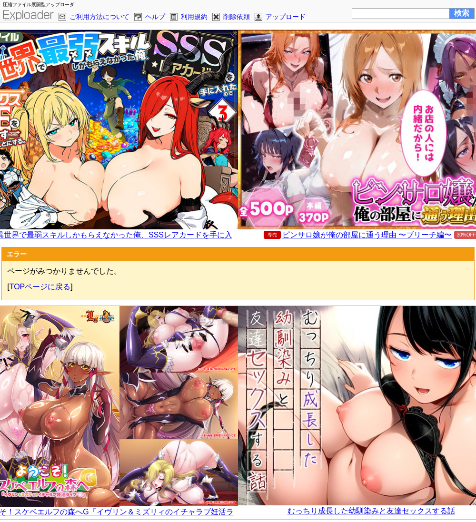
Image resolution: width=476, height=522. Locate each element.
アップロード (286, 16)
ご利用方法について (99, 16)
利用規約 (194, 16)
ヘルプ (155, 16)
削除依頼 (236, 16)
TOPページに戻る (40, 287)
